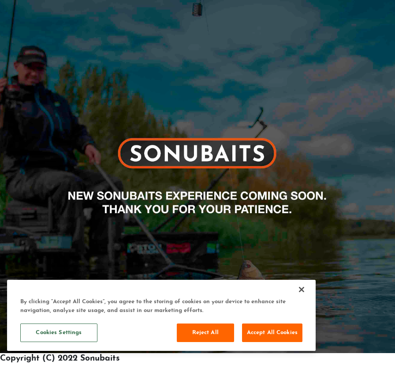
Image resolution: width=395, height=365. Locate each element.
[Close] (301, 289)
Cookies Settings (59, 332)
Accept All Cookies (272, 332)
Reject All (205, 332)
